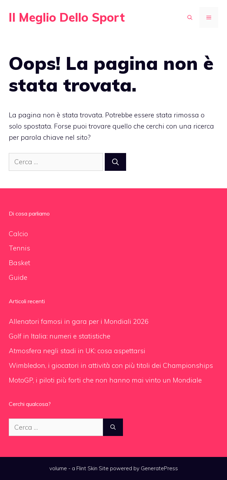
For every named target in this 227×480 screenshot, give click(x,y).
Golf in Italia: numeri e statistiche (59, 336)
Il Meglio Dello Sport (67, 17)
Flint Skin (86, 468)
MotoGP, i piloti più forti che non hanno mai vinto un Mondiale (105, 380)
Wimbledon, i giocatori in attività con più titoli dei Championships (111, 365)
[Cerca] (115, 162)
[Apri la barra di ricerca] (189, 17)
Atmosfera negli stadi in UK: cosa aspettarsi (77, 351)
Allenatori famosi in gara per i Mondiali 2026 (79, 321)
